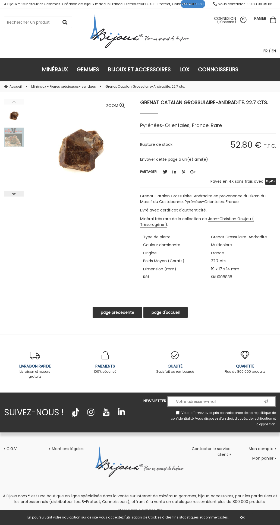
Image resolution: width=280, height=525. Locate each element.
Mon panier (262, 458)
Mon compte (261, 448)
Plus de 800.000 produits (245, 362)
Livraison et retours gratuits (35, 365)
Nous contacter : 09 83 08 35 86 (242, 4)
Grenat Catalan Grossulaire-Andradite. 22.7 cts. (204, 102)
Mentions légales (68, 448)
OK (242, 517)
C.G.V (12, 448)
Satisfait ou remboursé (175, 362)
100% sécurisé (105, 362)
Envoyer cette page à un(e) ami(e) (174, 159)
